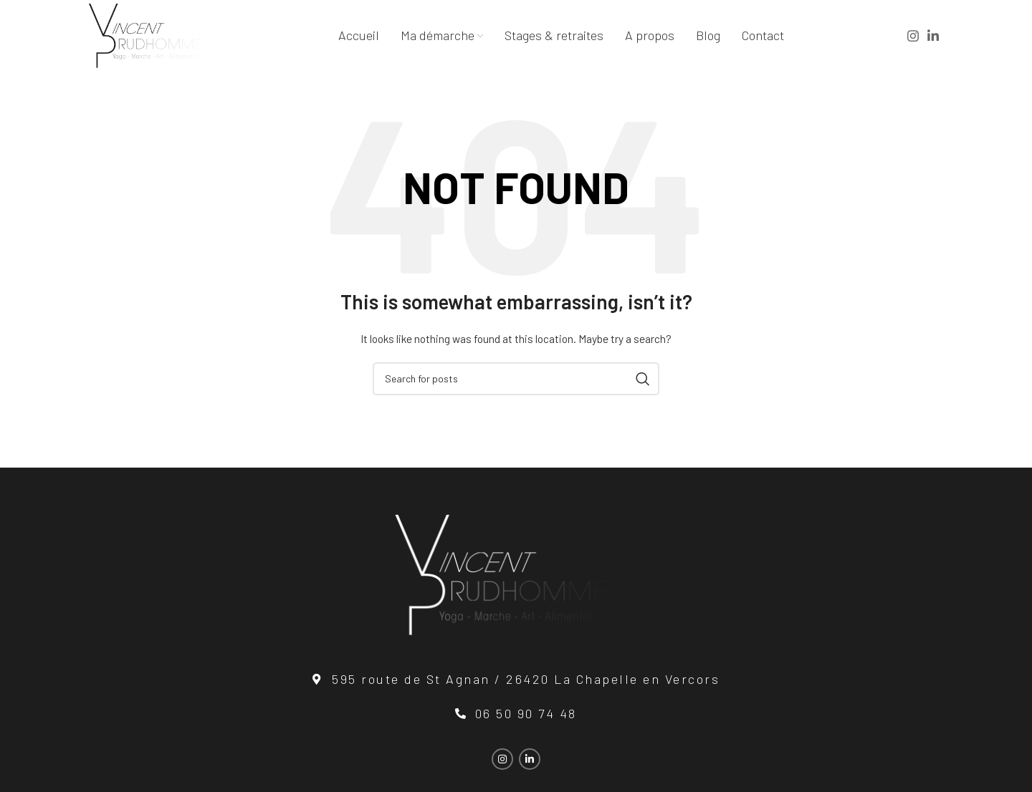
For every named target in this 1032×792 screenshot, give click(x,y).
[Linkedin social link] (933, 36)
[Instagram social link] (913, 36)
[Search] (516, 378)
